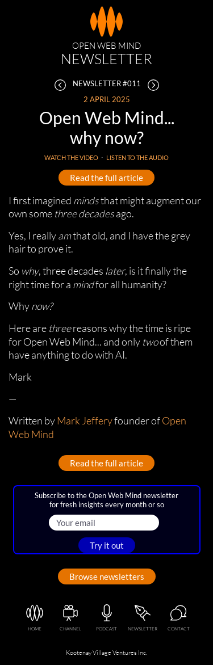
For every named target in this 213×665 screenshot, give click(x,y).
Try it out (107, 545)
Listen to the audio (137, 157)
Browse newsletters (106, 576)
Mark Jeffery (84, 420)
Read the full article (106, 177)
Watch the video (71, 157)
